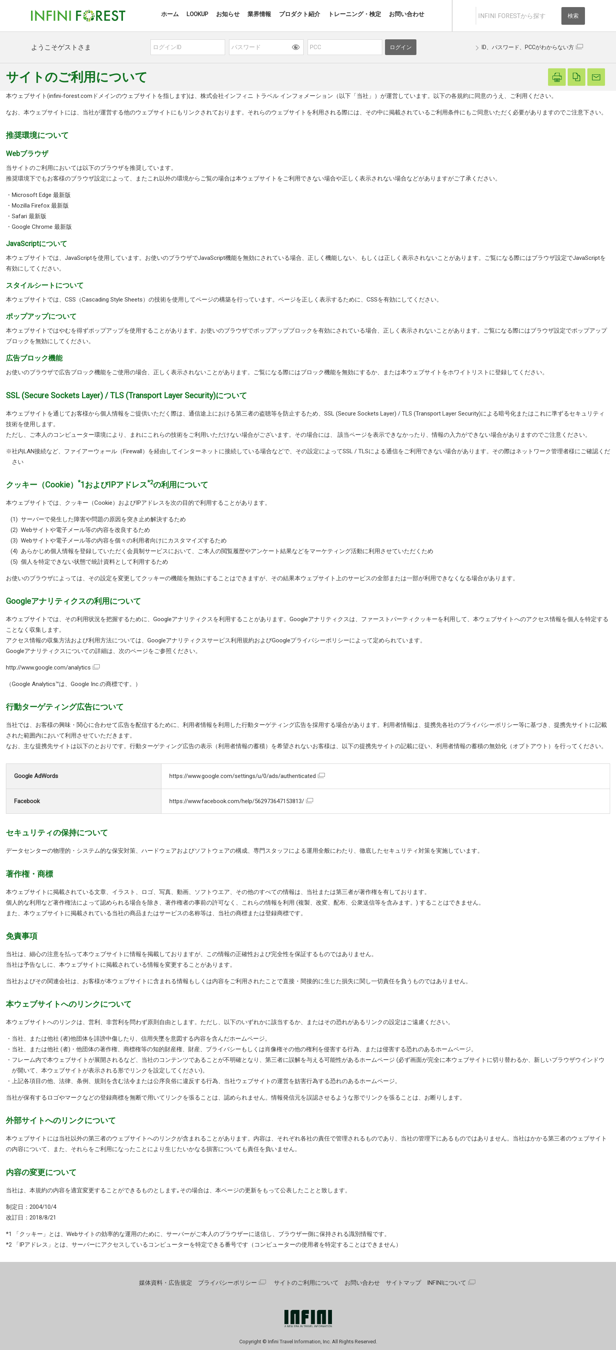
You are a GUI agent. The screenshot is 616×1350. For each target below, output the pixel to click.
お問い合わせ (362, 1282)
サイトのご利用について (306, 1282)
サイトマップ (403, 1282)
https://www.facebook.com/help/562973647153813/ (236, 801)
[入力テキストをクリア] (554, 16)
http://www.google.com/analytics (48, 667)
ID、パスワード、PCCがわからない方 (528, 47)
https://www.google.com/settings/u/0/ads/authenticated (242, 776)
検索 (573, 16)
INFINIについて (446, 1282)
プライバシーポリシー (227, 1282)
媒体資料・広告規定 (165, 1282)
